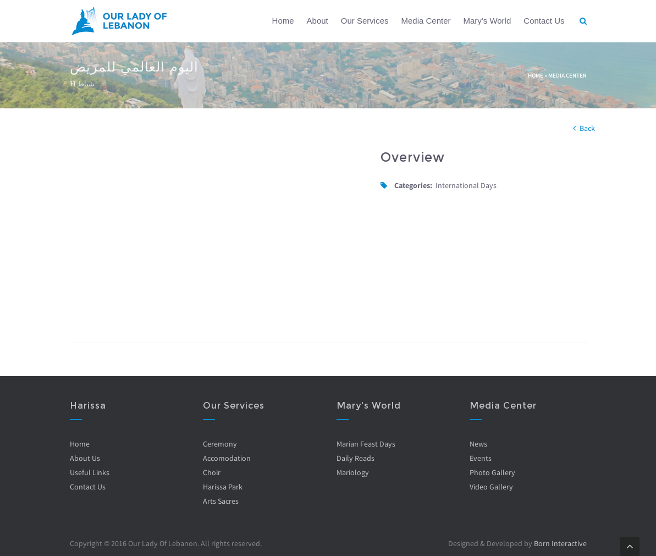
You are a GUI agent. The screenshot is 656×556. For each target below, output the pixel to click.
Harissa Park (222, 487)
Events (481, 458)
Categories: (413, 185)
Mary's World (487, 20)
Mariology (353, 472)
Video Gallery (491, 487)
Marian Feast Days (366, 444)
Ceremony (220, 444)
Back (587, 128)
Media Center (425, 20)
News (478, 444)
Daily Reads (355, 458)
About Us (85, 458)
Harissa (88, 405)
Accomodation (227, 458)
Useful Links (89, 472)
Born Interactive (560, 543)
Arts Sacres (221, 501)
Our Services (365, 20)
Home (283, 20)
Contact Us (543, 20)
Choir (211, 472)
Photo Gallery (492, 472)
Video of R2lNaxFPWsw (217, 232)
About (317, 20)
